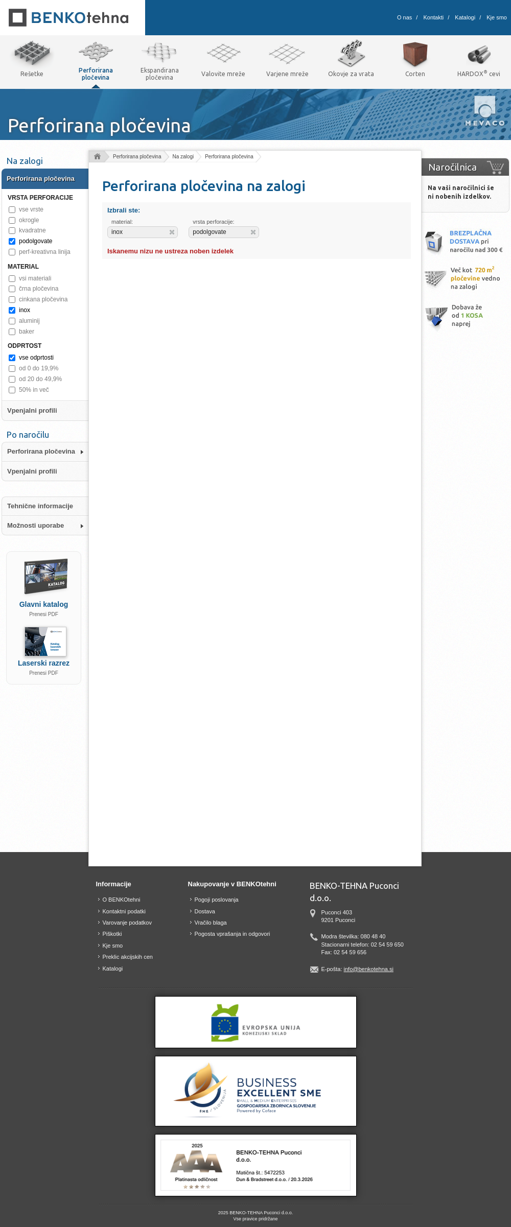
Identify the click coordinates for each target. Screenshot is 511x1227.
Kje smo (496, 17)
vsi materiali (35, 278)
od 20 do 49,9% (40, 379)
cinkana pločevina (43, 299)
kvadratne (32, 230)
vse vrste (31, 209)
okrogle (29, 220)
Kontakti (433, 17)
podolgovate (35, 241)
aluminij (29, 320)
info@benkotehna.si (368, 969)
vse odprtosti (36, 357)
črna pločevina (38, 288)
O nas (404, 17)
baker (26, 331)
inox (24, 310)
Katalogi (465, 17)
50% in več (34, 389)
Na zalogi (183, 156)
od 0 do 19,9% (38, 368)
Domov (97, 157)
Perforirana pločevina (137, 156)
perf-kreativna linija (45, 251)
